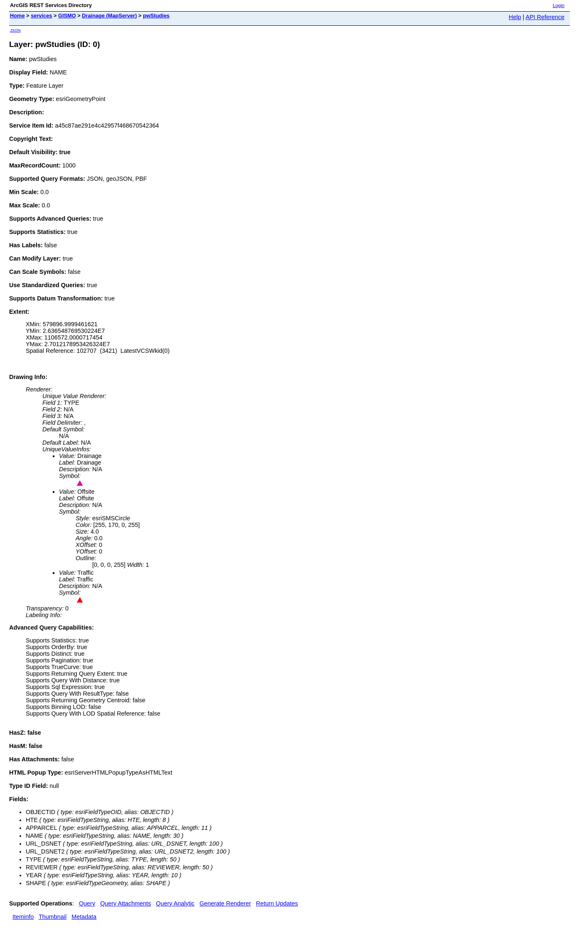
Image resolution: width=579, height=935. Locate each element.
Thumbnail (52, 916)
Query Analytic (175, 903)
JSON (15, 30)
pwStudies (156, 15)
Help (515, 17)
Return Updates (277, 903)
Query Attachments (125, 903)
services (41, 15)
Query (87, 903)
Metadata (83, 916)
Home (17, 15)
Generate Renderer (225, 903)
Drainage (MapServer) (109, 15)
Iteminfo (23, 916)
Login (558, 5)
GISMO (67, 15)
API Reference (544, 17)
